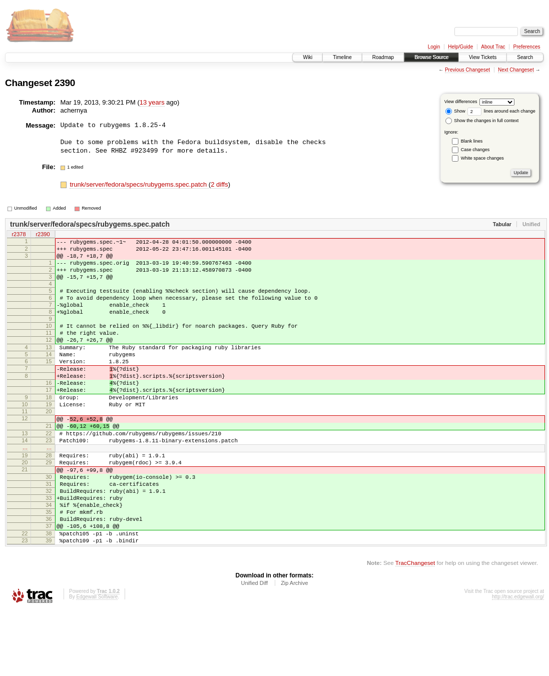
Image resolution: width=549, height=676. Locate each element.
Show (455, 111)
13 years (152, 102)
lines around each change (501, 111)
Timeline (342, 57)
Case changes (475, 149)
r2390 (43, 235)
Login (434, 47)
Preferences (526, 47)
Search (525, 57)
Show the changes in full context (482, 120)
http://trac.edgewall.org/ (518, 662)
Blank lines (472, 141)
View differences (460, 101)
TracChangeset (415, 628)
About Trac (493, 47)
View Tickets (482, 57)
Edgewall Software (97, 662)
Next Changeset (516, 70)
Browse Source (431, 57)
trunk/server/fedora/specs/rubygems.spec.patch (139, 184)
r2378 (19, 235)
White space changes (482, 158)
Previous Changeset (467, 70)
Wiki (307, 57)
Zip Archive (294, 649)
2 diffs (219, 184)
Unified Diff (254, 649)
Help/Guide (460, 47)
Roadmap (383, 57)
